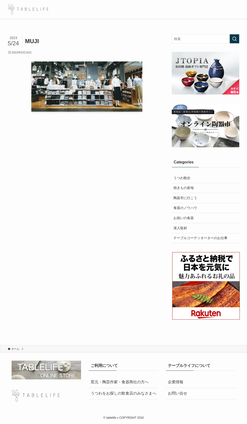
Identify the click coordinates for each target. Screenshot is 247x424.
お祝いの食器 (183, 218)
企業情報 (175, 382)
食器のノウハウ (185, 208)
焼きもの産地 (183, 188)
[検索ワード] (205, 38)
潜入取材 (180, 228)
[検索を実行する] (234, 38)
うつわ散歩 (181, 178)
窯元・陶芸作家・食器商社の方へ (120, 382)
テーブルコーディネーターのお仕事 (200, 238)
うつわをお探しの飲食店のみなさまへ (123, 393)
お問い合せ (177, 393)
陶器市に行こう (185, 198)
